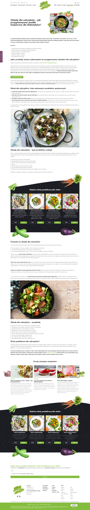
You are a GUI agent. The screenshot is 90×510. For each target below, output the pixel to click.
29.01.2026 (59, 378)
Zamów (23, 222)
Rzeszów (71, 489)
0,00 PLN (77, 5)
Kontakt (64, 5)
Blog (55, 5)
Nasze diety (29, 5)
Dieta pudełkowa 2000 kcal (54, 501)
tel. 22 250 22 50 (29, 492)
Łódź (62, 495)
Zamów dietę (70, 5)
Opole (71, 487)
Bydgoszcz (63, 489)
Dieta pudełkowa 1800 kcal (44, 501)
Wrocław (62, 487)
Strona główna (45, 485)
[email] (45, 471)
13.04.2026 (13, 378)
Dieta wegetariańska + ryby (70, 210)
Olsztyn (71, 495)
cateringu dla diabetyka (51, 352)
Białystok (71, 490)
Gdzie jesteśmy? (21, 5)
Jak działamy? (14, 5)
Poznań (71, 497)
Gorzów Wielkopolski (64, 493)
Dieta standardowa (19, 210)
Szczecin (71, 498)
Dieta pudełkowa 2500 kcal (74, 501)
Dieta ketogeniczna (53, 210)
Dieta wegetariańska (36, 210)
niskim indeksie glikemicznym (51, 63)
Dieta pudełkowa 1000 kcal (15, 501)
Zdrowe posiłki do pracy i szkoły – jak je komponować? (22, 381)
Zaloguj (77, 2)
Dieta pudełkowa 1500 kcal (35, 501)
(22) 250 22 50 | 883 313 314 (19, 2)
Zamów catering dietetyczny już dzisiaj (33, 491)
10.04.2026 (36, 378)
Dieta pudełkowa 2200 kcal (64, 501)
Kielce (71, 493)
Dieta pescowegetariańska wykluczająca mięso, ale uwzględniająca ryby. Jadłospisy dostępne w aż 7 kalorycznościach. (70, 215)
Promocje (59, 5)
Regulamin (24, 473)
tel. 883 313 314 (29, 494)
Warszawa (62, 498)
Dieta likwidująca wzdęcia (64, 380)
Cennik (34, 5)
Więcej (15, 222)
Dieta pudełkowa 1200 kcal (25, 501)
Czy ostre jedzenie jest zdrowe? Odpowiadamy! (43, 381)
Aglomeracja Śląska (73, 492)
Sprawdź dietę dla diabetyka (17, 77)
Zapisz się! (45, 476)
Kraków (62, 497)
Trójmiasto (63, 492)
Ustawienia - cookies (55, 492)
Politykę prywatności (30, 473)
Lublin (62, 490)
